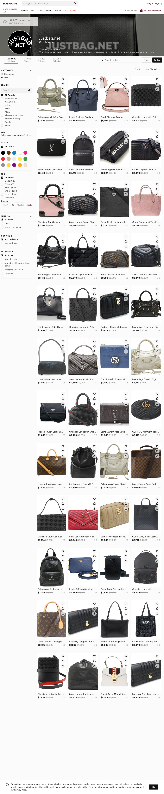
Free (5, 223)
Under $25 (8, 181)
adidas (6, 105)
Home (49, 10)
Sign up (158, 3)
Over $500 (8, 197)
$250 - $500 (9, 194)
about (146, 60)
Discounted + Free (11, 227)
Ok (153, 787)
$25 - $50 (7, 184)
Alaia (5, 112)
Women (24, 10)
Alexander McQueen (12, 115)
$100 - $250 (9, 191)
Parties (58, 10)
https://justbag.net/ (50, 49)
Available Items (10, 259)
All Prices (7, 177)
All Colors (7, 146)
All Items (7, 219)
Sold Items (8, 273)
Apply (29, 205)
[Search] (53, 3)
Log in (150, 3)
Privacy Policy (20, 790)
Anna (5, 125)
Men (33, 10)
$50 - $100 (8, 187)
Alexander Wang (10, 118)
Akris (5, 108)
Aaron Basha (9, 98)
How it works (131, 11)
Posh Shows (70, 10)
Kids (40, 10)
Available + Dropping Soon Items (15, 264)
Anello (6, 122)
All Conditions (9, 239)
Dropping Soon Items (12, 269)
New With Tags (9, 243)
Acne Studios (9, 102)
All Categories (7, 74)
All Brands (8, 95)
